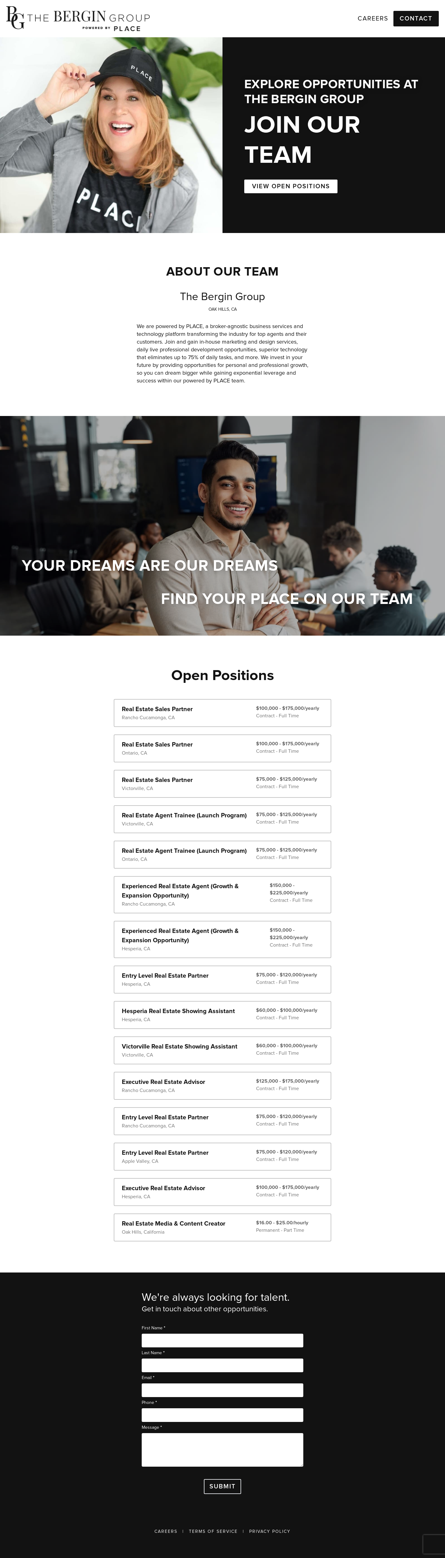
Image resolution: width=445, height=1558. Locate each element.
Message (152, 1427)
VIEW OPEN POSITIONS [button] (291, 186)
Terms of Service (213, 1531)
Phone (149, 1402)
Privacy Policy (270, 1531)
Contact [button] (416, 19)
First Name (153, 1328)
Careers (165, 1531)
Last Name (153, 1352)
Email (148, 1377)
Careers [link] (373, 19)
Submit (222, 1486)
